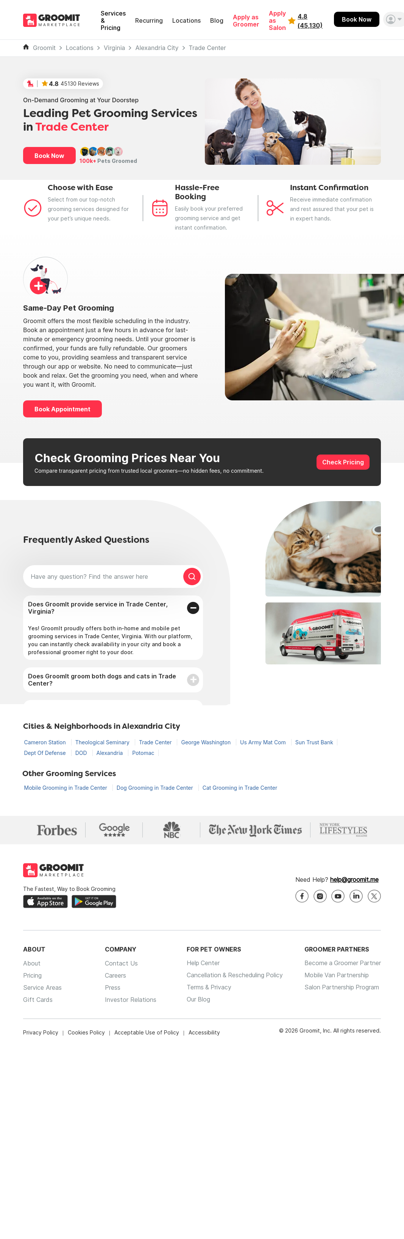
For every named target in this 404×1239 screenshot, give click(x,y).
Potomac (143, 753)
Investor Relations (130, 999)
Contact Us (120, 963)
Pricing (32, 975)
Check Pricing (343, 462)
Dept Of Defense (45, 753)
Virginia (114, 48)
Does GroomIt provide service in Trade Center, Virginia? (98, 607)
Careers (114, 975)
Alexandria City (156, 48)
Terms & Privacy (207, 987)
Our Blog (197, 999)
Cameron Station (45, 742)
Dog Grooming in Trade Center (156, 787)
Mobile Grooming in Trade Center (66, 787)
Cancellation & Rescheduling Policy (233, 975)
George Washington (206, 742)
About (32, 963)
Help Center (201, 963)
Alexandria (111, 753)
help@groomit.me (354, 879)
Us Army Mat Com (263, 742)
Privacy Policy (40, 1032)
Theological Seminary (103, 742)
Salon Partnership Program (341, 987)
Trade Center (207, 48)
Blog (216, 20)
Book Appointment (62, 409)
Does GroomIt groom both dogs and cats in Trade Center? (102, 679)
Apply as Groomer (246, 21)
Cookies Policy (86, 1032)
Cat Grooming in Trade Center (240, 787)
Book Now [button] (49, 155)
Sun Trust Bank (314, 742)
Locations (186, 20)
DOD (82, 753)
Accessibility (204, 1032)
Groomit (44, 48)
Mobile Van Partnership (336, 975)
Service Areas (42, 987)
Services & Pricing (113, 20)
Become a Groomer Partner (342, 963)
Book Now (356, 19)
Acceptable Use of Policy (146, 1032)
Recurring (149, 20)
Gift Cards (38, 999)
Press (112, 987)
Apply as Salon (277, 20)
